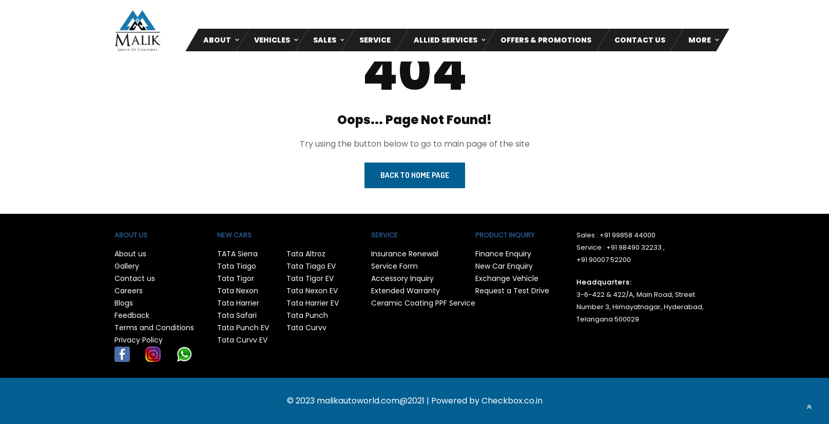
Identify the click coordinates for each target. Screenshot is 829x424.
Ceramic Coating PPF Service (423, 303)
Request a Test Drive (512, 291)
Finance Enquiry (503, 254)
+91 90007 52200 (603, 260)
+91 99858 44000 (628, 235)
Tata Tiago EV (311, 266)
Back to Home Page (414, 175)
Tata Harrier (238, 303)
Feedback (131, 315)
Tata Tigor (235, 278)
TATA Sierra (237, 254)
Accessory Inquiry (402, 278)
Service (375, 40)
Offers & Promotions (545, 40)
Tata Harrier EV (312, 303)
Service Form (394, 266)
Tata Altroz (305, 254)
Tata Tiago (236, 266)
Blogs (123, 303)
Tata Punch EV (243, 327)
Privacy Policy (138, 340)
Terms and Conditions (154, 327)
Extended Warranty (405, 291)
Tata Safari (237, 315)
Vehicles (272, 40)
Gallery (126, 266)
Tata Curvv (306, 327)
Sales (324, 40)
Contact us (134, 278)
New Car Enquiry (504, 266)
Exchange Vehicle (506, 278)
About (217, 40)
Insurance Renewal (404, 254)
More (699, 40)
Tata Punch (307, 315)
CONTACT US (639, 40)
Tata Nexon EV (312, 291)
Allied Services (445, 40)
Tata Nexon (237, 291)
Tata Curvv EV (242, 340)
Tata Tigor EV (310, 278)
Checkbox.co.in (512, 401)
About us (130, 254)
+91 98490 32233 (634, 247)
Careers (128, 291)
